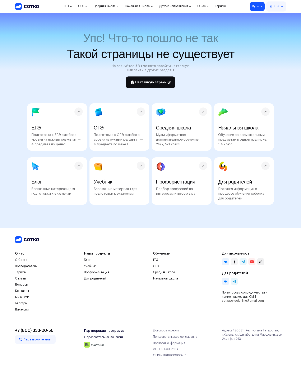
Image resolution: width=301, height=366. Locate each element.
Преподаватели (26, 266)
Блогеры (21, 303)
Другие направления (175, 6)
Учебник (90, 266)
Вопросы (21, 284)
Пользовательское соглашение (175, 336)
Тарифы (220, 6)
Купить (257, 6)
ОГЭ (82, 6)
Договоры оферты (166, 330)
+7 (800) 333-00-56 (34, 330)
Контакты (22, 291)
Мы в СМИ (22, 297)
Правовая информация (169, 343)
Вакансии (21, 309)
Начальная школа (139, 6)
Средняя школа (106, 6)
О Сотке (21, 260)
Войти (276, 6)
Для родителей (95, 278)
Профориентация (96, 272)
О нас (203, 6)
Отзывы (20, 278)
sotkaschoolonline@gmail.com (243, 300)
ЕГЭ (68, 6)
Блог (87, 260)
